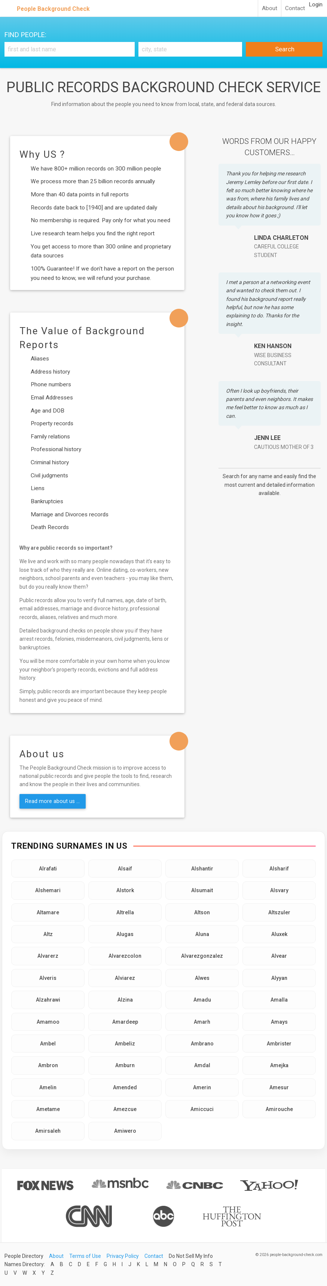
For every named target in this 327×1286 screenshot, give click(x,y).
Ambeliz (125, 1044)
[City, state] (190, 49)
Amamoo (48, 1022)
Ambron (48, 1065)
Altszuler (279, 912)
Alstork (125, 890)
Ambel (48, 1044)
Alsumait (202, 890)
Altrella (125, 912)
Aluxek (279, 934)
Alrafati (48, 869)
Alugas (125, 934)
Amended (125, 1087)
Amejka (279, 1065)
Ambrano (202, 1044)
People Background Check (53, 8)
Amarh (202, 1022)
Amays (279, 1022)
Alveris (47, 978)
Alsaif (125, 869)
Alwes (202, 978)
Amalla (279, 1000)
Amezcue (125, 1109)
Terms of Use (85, 1256)
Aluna (202, 934)
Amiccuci (202, 1109)
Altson (202, 912)
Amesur (279, 1087)
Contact (295, 8)
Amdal (202, 1065)
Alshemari (48, 890)
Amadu (202, 1000)
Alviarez (125, 978)
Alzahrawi (48, 1000)
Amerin (202, 1087)
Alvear (279, 956)
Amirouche (279, 1109)
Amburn (125, 1065)
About (269, 8)
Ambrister (279, 1044)
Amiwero (125, 1131)
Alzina (125, 1000)
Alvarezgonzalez (202, 956)
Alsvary (279, 890)
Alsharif (279, 869)
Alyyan (279, 978)
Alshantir (202, 869)
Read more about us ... (52, 801)
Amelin (47, 1087)
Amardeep (125, 1022)
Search (283, 49)
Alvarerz (47, 956)
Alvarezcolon (125, 956)
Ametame (48, 1109)
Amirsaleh (48, 1131)
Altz (48, 934)
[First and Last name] (69, 49)
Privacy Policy (123, 1256)
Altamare (48, 912)
